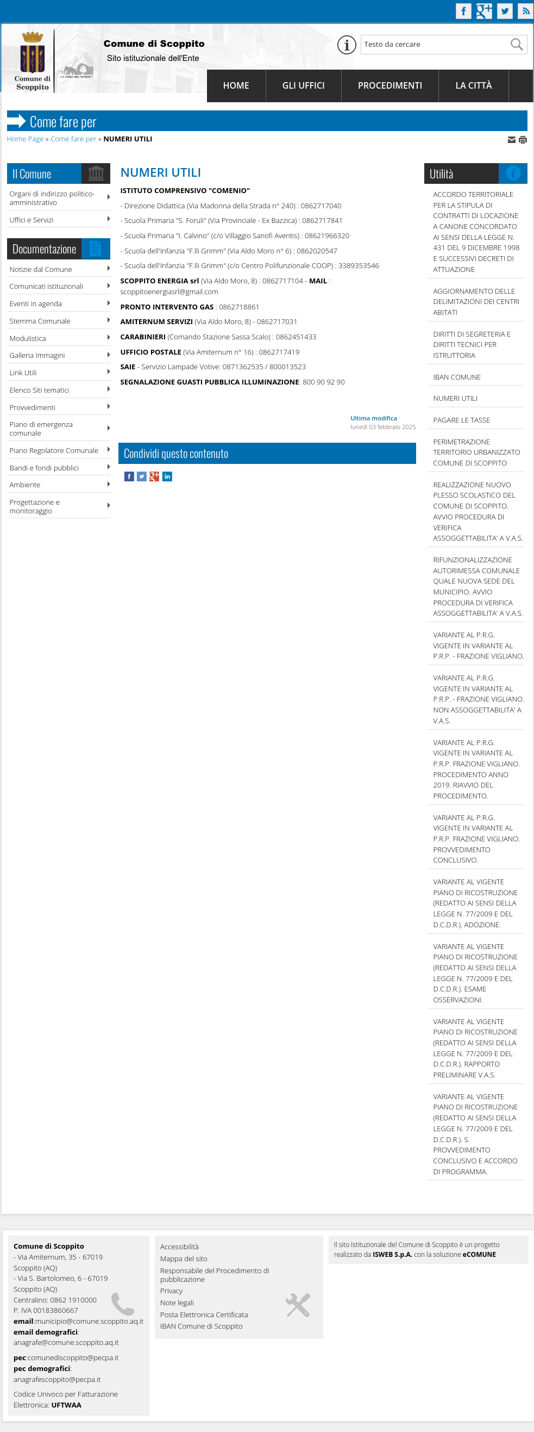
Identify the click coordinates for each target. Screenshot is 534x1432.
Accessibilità (179, 1247)
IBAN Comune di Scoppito (201, 1326)
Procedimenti (390, 85)
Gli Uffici (303, 85)
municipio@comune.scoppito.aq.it (89, 1321)
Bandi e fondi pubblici (44, 468)
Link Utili (23, 372)
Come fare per (74, 139)
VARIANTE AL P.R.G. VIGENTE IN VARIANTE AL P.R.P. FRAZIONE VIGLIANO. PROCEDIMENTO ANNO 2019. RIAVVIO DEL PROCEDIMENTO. (477, 769)
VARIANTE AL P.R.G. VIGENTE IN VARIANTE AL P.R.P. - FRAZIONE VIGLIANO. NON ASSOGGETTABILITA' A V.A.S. (479, 699)
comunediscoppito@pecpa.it (73, 1357)
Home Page (25, 139)
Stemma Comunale (40, 321)
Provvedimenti (32, 407)
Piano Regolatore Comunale (54, 450)
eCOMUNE (479, 1254)
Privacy (171, 1291)
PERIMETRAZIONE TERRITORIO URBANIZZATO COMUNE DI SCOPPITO (477, 452)
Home (236, 85)
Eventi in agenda (36, 303)
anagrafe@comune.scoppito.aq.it (66, 1342)
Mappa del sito (184, 1259)
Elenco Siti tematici (40, 390)
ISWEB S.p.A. (392, 1254)
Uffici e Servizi (32, 220)
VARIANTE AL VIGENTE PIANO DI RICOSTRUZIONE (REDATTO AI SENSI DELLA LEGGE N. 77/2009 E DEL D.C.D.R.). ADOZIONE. (476, 903)
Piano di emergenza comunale (41, 428)
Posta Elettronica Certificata (204, 1315)
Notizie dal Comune (41, 269)
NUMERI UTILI (456, 398)
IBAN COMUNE (457, 377)
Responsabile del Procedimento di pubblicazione (214, 1275)
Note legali (177, 1303)
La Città (473, 85)
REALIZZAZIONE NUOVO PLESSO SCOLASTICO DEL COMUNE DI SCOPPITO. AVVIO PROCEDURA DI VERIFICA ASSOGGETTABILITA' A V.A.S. (478, 511)
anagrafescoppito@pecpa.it (57, 1379)
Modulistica (28, 338)
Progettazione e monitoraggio (35, 506)
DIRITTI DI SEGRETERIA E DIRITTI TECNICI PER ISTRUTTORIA (472, 344)
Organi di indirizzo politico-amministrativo (52, 198)
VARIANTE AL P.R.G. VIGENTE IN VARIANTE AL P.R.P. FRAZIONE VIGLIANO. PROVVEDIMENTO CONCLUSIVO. (477, 839)
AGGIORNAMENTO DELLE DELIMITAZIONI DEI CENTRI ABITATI (477, 301)
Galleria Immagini (37, 355)
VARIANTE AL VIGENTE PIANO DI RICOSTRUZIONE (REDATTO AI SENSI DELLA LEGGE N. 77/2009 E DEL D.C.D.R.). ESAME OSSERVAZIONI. (476, 973)
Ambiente (25, 484)
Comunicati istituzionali (47, 286)
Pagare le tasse (462, 420)
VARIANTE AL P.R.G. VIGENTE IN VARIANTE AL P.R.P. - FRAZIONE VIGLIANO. (479, 645)
